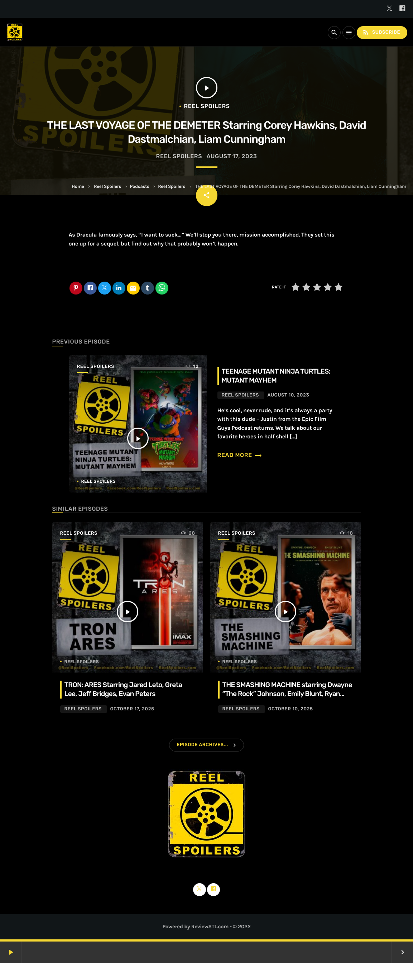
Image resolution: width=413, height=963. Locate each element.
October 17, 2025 (132, 709)
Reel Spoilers (107, 186)
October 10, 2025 (290, 709)
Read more (240, 455)
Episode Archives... (202, 745)
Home (78, 186)
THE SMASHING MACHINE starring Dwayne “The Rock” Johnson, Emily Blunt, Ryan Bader (287, 694)
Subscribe (381, 32)
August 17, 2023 (231, 156)
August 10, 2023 (288, 395)
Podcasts (139, 186)
